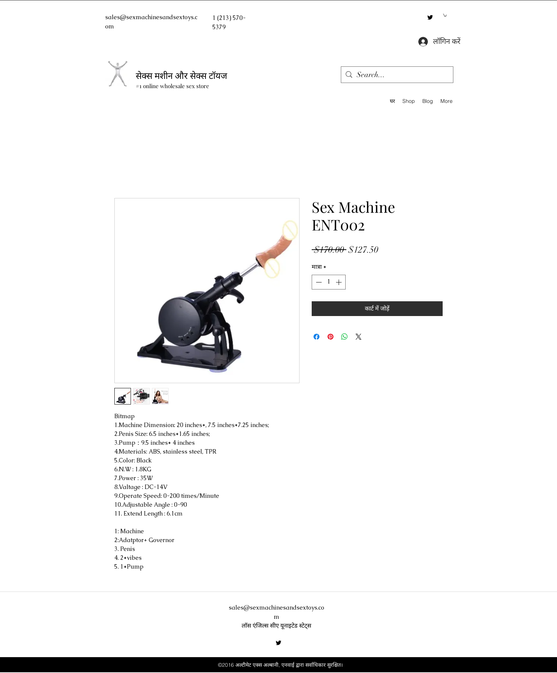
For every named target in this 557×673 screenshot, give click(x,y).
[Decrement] (318, 282)
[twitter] (430, 17)
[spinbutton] (328, 282)
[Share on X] (358, 336)
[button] (445, 15)
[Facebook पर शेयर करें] (316, 336)
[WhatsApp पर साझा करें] (344, 336)
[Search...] (397, 75)
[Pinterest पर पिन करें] (330, 336)
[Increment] (339, 282)
